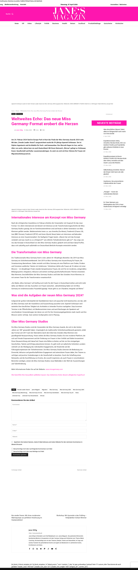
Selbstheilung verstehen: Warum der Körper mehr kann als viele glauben (114, 172)
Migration (44, 389)
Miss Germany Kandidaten (51, 392)
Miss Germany (54, 389)
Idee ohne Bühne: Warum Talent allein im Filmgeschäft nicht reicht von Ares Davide (115, 131)
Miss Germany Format (35, 392)
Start (12, 111)
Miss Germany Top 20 (67, 392)
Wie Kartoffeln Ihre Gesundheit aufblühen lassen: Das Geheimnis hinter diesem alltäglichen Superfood (48, 375)
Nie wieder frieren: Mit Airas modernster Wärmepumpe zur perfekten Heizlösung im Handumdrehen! (26, 517)
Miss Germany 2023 (65, 389)
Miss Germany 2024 (78, 389)
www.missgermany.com (54, 369)
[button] (10, 14)
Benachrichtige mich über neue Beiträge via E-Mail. (28, 451)
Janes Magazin (36, 389)
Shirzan (42, 395)
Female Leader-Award (23, 389)
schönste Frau (16, 395)
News (17, 111)
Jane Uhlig (20, 130)
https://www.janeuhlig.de (35, 533)
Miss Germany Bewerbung (19, 392)
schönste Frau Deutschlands (30, 395)
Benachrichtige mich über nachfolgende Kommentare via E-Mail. (32, 449)
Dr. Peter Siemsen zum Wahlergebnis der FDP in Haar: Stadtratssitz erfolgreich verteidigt (115, 204)
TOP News (19, 114)
